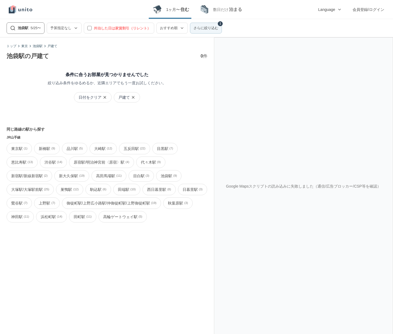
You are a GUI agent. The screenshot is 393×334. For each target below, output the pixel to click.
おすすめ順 (172, 28)
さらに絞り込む (207, 26)
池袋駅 (38, 46)
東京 (24, 46)
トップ (11, 46)
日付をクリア (93, 97)
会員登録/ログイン (368, 9)
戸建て (52, 46)
